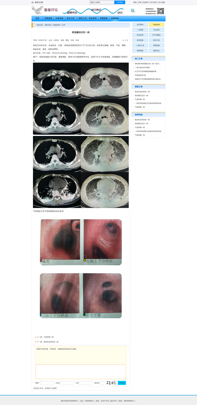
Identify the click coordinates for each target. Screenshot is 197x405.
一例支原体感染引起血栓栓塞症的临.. (148, 103)
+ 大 (126, 40)
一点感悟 (140, 30)
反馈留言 (145, 2)
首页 (37, 18)
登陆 (135, 2)
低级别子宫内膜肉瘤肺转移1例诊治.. (148, 79)
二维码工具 (81, 18)
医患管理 (93, 18)
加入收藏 (161, 2)
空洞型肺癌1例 (140, 75)
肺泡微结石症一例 (141, 96)
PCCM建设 (156, 35)
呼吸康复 (48, 18)
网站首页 (48, 25)
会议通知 (140, 25)
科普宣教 (59, 18)
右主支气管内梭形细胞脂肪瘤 (145, 71)
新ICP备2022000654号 (69, 401)
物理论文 (156, 51)
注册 (139, 2)
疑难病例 (115, 18)
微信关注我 (39, 2)
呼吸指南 (104, 18)
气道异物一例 (48, 337)
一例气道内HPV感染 (142, 68)
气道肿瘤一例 (140, 107)
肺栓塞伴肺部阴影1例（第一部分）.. (148, 64)
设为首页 (153, 2)
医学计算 (70, 18)
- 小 (123, 40)
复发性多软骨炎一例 (51, 342)
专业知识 (156, 30)
